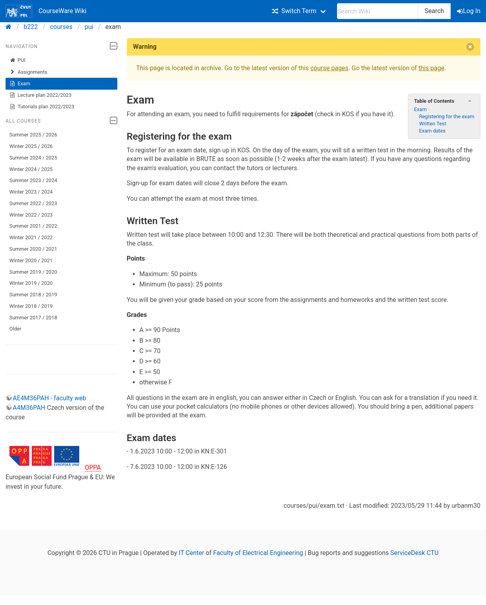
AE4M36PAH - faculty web (49, 398)
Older (15, 329)
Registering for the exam (446, 116)
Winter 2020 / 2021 (31, 260)
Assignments (29, 72)
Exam (20, 84)
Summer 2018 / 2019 (33, 295)
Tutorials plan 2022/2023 (42, 107)
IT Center (191, 553)
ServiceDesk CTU (414, 553)
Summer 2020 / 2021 (33, 249)
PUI (18, 60)
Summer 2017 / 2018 (33, 318)
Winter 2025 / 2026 (31, 146)
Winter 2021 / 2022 (31, 237)
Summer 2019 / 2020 (33, 272)
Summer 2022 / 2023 (33, 203)
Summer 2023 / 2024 (33, 180)
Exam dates (432, 131)
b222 (31, 27)
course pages (329, 68)
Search (434, 11)
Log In (469, 11)
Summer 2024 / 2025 (33, 158)
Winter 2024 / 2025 (31, 169)
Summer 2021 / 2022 (33, 226)
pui (89, 27)
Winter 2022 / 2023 (31, 215)
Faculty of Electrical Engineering (258, 553)
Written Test (432, 124)
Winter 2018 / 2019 (31, 306)
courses (61, 27)
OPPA (93, 467)
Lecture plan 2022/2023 (41, 95)
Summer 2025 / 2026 (33, 135)
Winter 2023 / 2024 (31, 192)
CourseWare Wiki (46, 11)
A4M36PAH (29, 407)
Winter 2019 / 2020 (31, 283)
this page (431, 68)
